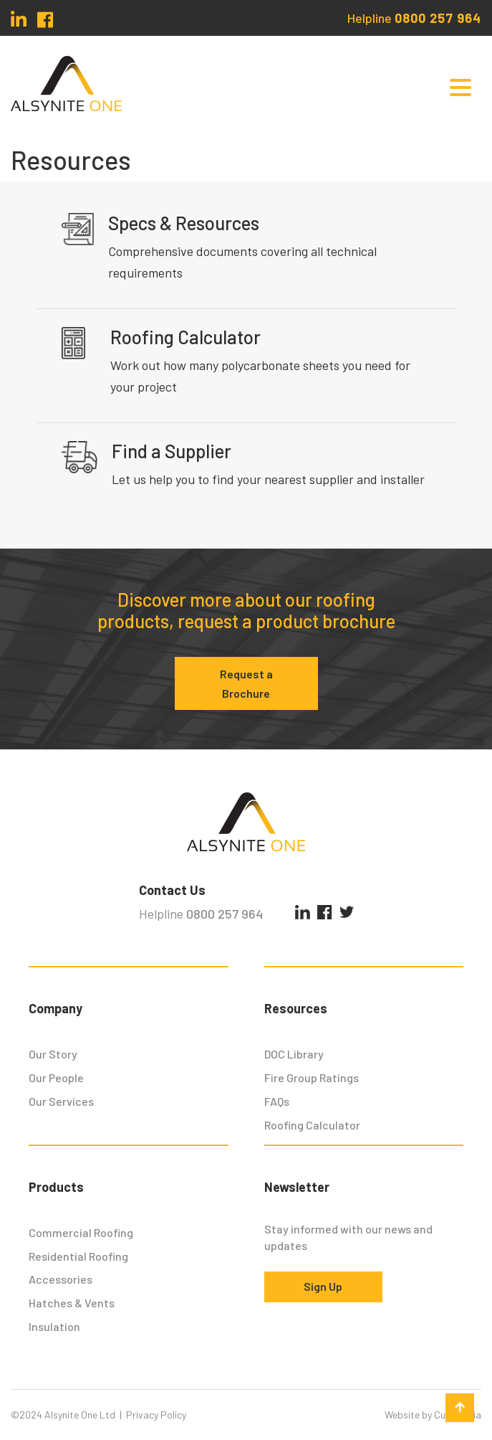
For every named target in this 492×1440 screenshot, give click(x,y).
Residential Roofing (78, 1256)
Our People (56, 1077)
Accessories (60, 1279)
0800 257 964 (438, 18)
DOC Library (294, 1054)
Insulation (54, 1326)
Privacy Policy (156, 1414)
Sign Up (323, 1286)
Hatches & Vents (72, 1302)
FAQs (276, 1101)
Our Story (53, 1054)
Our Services (61, 1101)
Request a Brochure (246, 683)
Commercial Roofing (81, 1232)
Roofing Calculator (312, 1125)
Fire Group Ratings (311, 1077)
